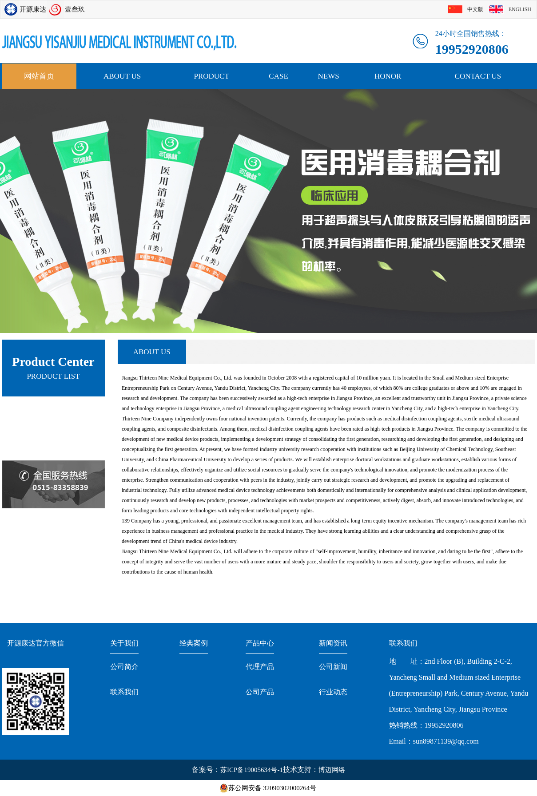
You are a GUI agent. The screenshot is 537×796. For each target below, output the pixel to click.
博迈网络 (331, 769)
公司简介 (124, 666)
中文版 (475, 9)
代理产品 (260, 666)
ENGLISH (520, 9)
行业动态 (333, 692)
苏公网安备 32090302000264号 (272, 788)
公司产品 (260, 692)
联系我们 (124, 692)
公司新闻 (333, 666)
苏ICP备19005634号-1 (251, 769)
